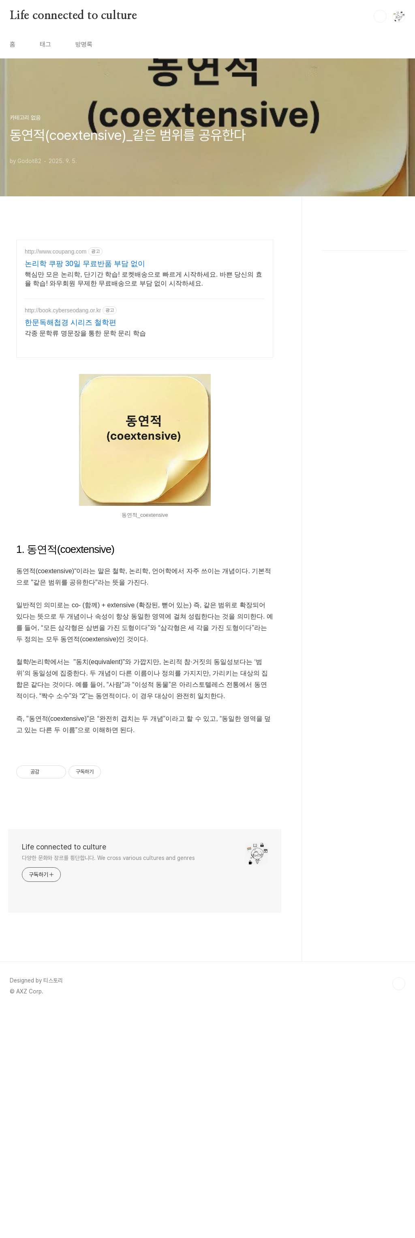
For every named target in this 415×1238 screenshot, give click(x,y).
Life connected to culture (73, 15)
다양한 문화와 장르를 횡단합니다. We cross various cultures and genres (108, 1085)
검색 (380, 16)
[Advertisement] (144, 422)
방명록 (83, 44)
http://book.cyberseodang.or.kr (63, 310)
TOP (398, 1210)
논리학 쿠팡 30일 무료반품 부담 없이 (85, 264)
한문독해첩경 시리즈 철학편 (70, 322)
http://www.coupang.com (56, 251)
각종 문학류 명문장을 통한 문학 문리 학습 (85, 333)
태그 (45, 44)
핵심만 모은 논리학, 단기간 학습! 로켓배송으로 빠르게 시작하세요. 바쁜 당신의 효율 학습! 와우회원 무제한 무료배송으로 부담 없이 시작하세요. (143, 279)
